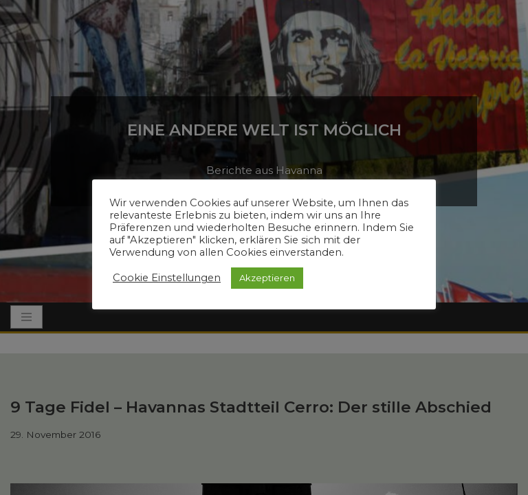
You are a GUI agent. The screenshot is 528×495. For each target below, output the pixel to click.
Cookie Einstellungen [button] (167, 278)
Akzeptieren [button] (267, 277)
